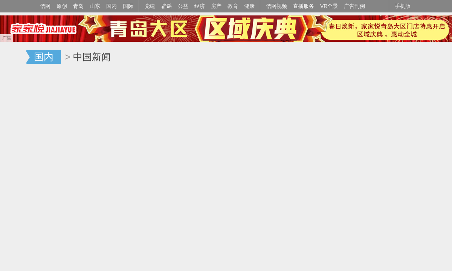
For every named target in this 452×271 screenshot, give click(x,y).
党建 (150, 6)
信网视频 (276, 6)
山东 (95, 6)
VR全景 (329, 6)
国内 (111, 6)
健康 (249, 6)
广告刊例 (354, 6)
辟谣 (166, 6)
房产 (216, 6)
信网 (45, 6)
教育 (233, 6)
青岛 (78, 6)
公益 (183, 6)
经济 (199, 6)
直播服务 (303, 6)
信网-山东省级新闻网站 (13, 57)
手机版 (403, 6)
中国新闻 (92, 57)
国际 (128, 6)
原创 (61, 6)
